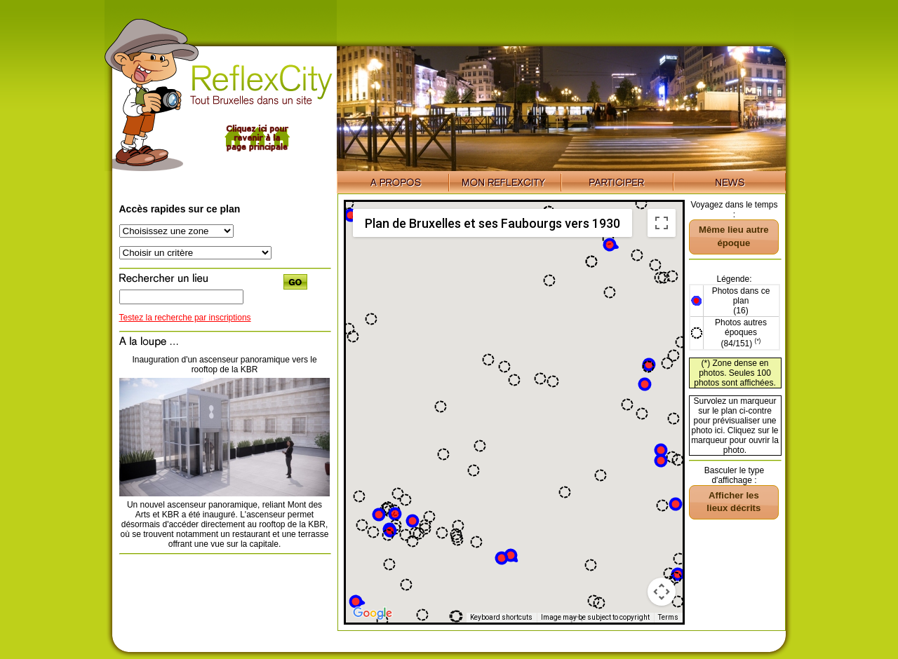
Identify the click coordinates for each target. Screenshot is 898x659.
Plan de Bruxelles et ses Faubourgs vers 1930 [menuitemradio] (492, 223)
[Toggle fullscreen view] (662, 223)
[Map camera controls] (662, 592)
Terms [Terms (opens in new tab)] (668, 617)
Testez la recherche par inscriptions (185, 317)
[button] (412, 521)
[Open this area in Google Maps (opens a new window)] (372, 613)
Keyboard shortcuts (501, 617)
